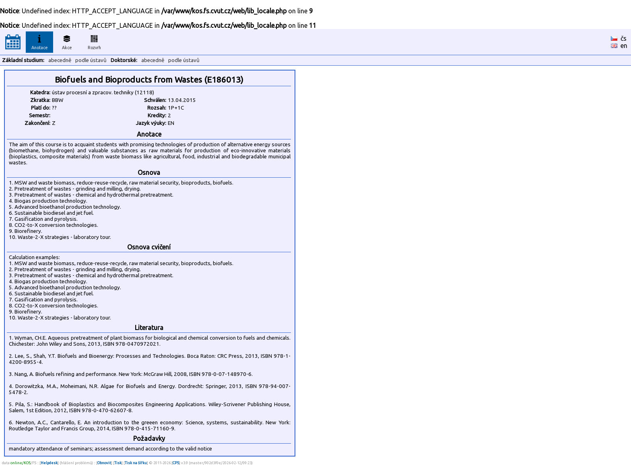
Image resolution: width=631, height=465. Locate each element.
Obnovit (104, 463)
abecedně (59, 60)
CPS (176, 463)
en (624, 45)
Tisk (118, 463)
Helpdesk (49, 463)
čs (624, 38)
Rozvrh (94, 41)
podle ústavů (91, 60)
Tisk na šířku (136, 463)
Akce (66, 41)
